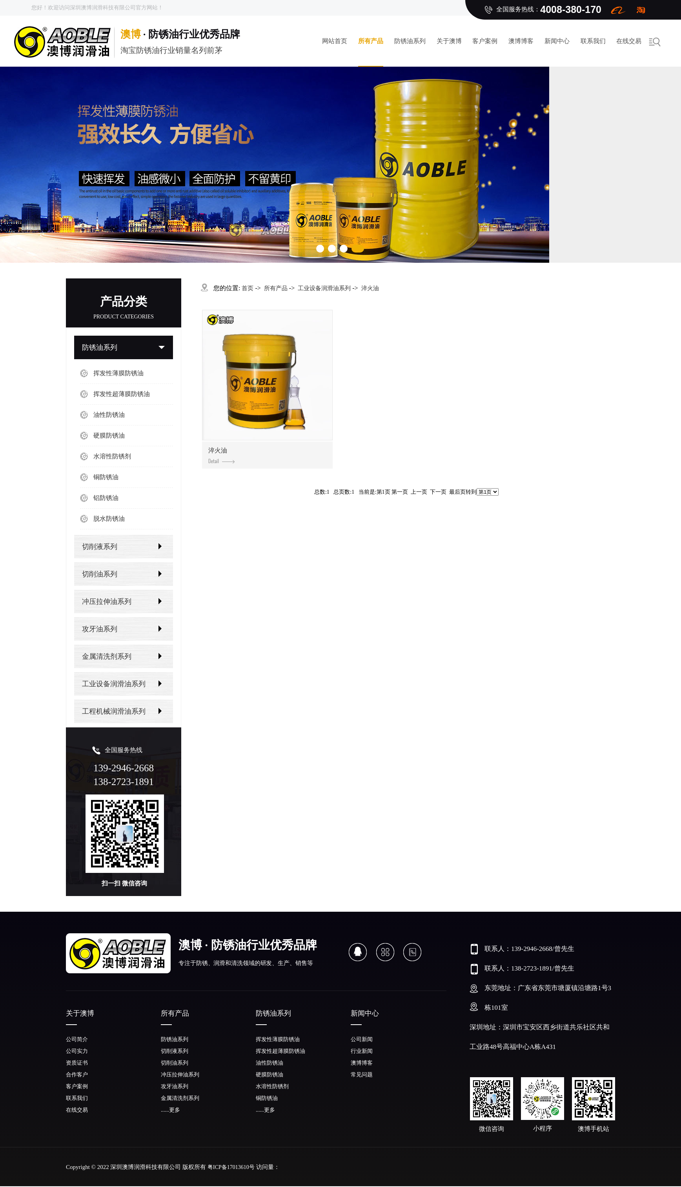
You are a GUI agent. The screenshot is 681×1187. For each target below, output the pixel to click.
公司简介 (77, 1039)
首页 (247, 288)
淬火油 (370, 288)
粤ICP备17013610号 (231, 1167)
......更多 (170, 1110)
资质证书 (77, 1063)
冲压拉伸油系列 (106, 601)
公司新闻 (362, 1039)
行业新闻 (362, 1051)
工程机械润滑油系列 (114, 711)
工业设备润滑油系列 (114, 684)
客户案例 (484, 41)
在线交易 (628, 41)
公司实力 (77, 1051)
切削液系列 (99, 547)
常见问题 (362, 1075)
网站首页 (334, 41)
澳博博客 (521, 41)
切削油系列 (99, 574)
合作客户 (77, 1075)
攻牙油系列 (99, 629)
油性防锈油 (109, 414)
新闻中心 (557, 41)
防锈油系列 (410, 41)
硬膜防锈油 (109, 435)
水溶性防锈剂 (112, 456)
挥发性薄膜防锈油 (118, 373)
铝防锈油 (105, 497)
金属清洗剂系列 (106, 656)
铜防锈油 (105, 477)
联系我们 (593, 41)
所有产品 (370, 41)
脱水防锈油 (109, 518)
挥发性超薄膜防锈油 (121, 394)
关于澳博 (449, 41)
